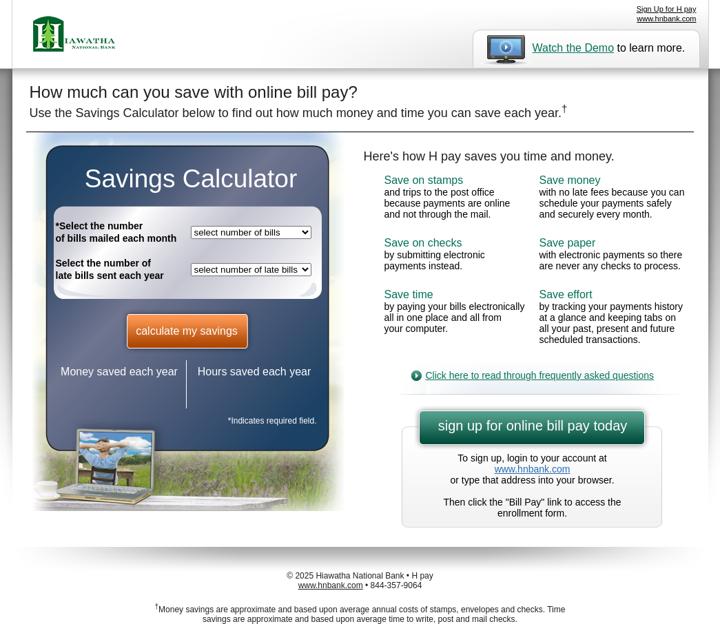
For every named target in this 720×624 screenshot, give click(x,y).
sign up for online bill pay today (533, 425)
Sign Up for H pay (667, 9)
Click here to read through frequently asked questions (540, 375)
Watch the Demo (574, 48)
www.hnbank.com (666, 18)
